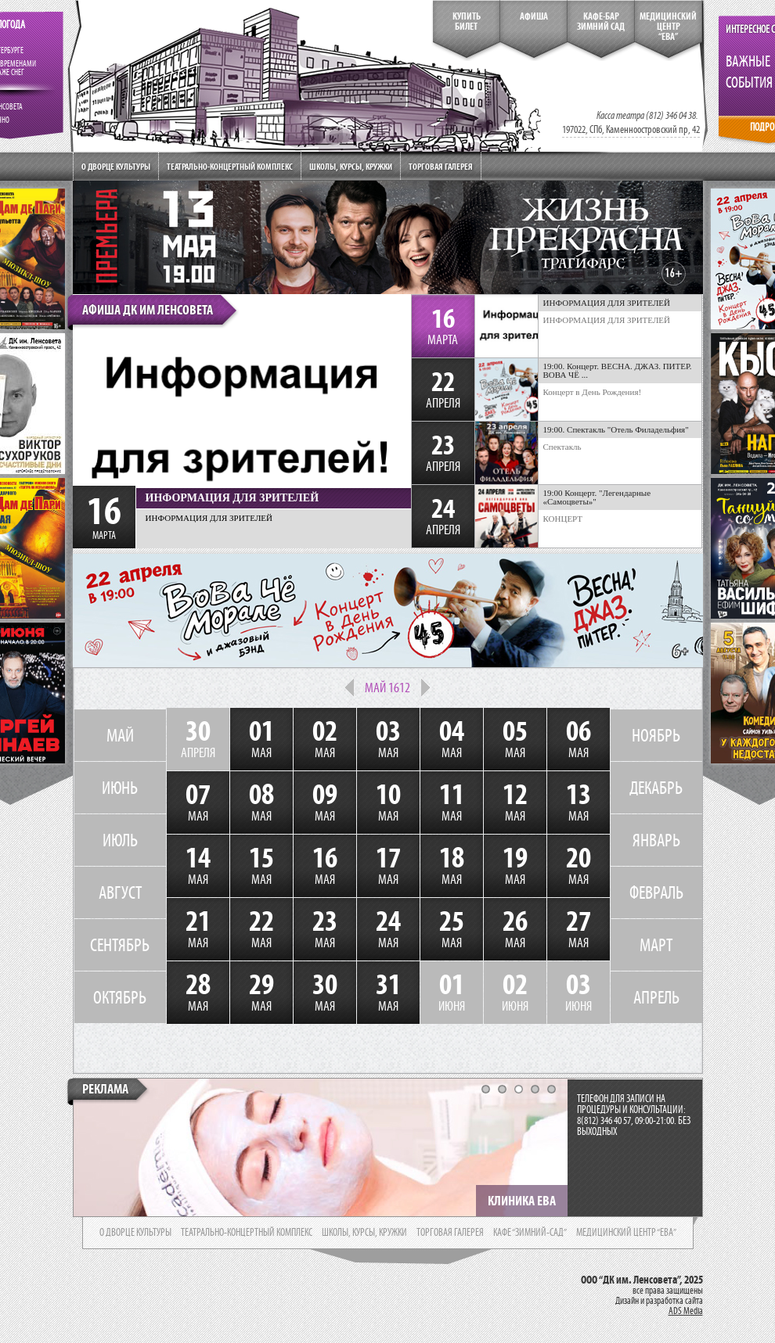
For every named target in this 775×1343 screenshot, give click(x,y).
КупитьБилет (466, 21)
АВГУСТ (120, 892)
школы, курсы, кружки (364, 1232)
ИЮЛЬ (120, 840)
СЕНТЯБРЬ (120, 945)
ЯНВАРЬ (656, 840)
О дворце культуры (115, 166)
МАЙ (120, 735)
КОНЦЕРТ (563, 518)
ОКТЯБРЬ (119, 997)
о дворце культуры (135, 1232)
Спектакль (562, 446)
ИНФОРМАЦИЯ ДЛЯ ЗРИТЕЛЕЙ (607, 320)
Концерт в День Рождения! (592, 392)
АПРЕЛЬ (656, 997)
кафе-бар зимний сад (601, 21)
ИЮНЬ (120, 788)
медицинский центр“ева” (668, 26)
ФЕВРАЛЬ (656, 892)
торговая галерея (450, 1232)
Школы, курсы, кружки (350, 166)
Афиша (534, 16)
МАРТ (656, 945)
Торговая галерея (441, 166)
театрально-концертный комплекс (246, 1232)
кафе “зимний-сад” (530, 1232)
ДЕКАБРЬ (656, 788)
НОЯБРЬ (656, 735)
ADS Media (686, 1311)
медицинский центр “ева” (626, 1232)
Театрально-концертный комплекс (230, 166)
